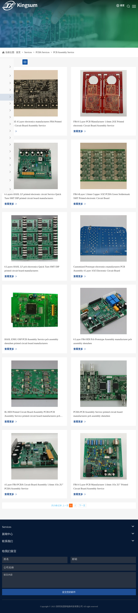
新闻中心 (7, 534)
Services (28, 52)
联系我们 (7, 541)
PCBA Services (43, 52)
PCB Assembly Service (63, 52)
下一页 (82, 505)
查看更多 (78, 131)
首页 (18, 52)
